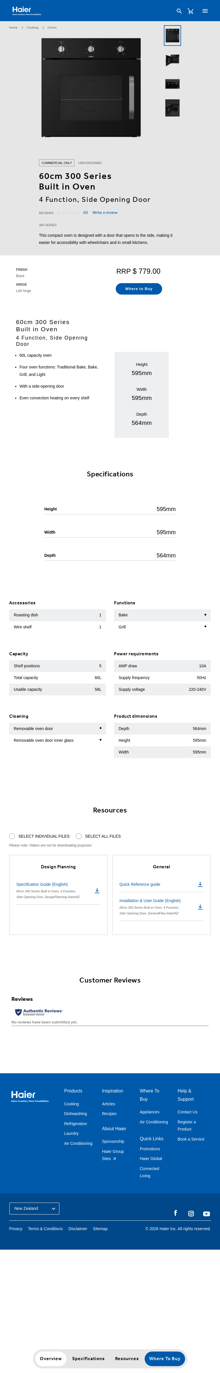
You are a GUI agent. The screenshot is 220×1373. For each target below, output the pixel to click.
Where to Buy (164, 1358)
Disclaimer (77, 1228)
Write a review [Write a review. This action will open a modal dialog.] (105, 213)
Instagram (191, 1213)
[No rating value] (69, 213)
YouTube (206, 1214)
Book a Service (191, 1139)
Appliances (150, 1112)
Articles (108, 1104)
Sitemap (100, 1228)
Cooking (32, 27)
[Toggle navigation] (205, 11)
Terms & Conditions (45, 1228)
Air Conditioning (78, 1143)
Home (13, 27)
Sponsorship (113, 1141)
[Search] (179, 11)
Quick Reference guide (161, 884)
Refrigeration (75, 1123)
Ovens (52, 27)
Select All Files (103, 836)
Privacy (15, 1228)
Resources (127, 1358)
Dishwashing (75, 1113)
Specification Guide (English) (58, 891)
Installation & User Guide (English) (161, 907)
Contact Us (187, 1112)
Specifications (88, 1358)
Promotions (150, 1149)
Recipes (109, 1113)
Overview (51, 1358)
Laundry (71, 1133)
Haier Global (151, 1158)
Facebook (175, 1213)
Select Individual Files (44, 836)
